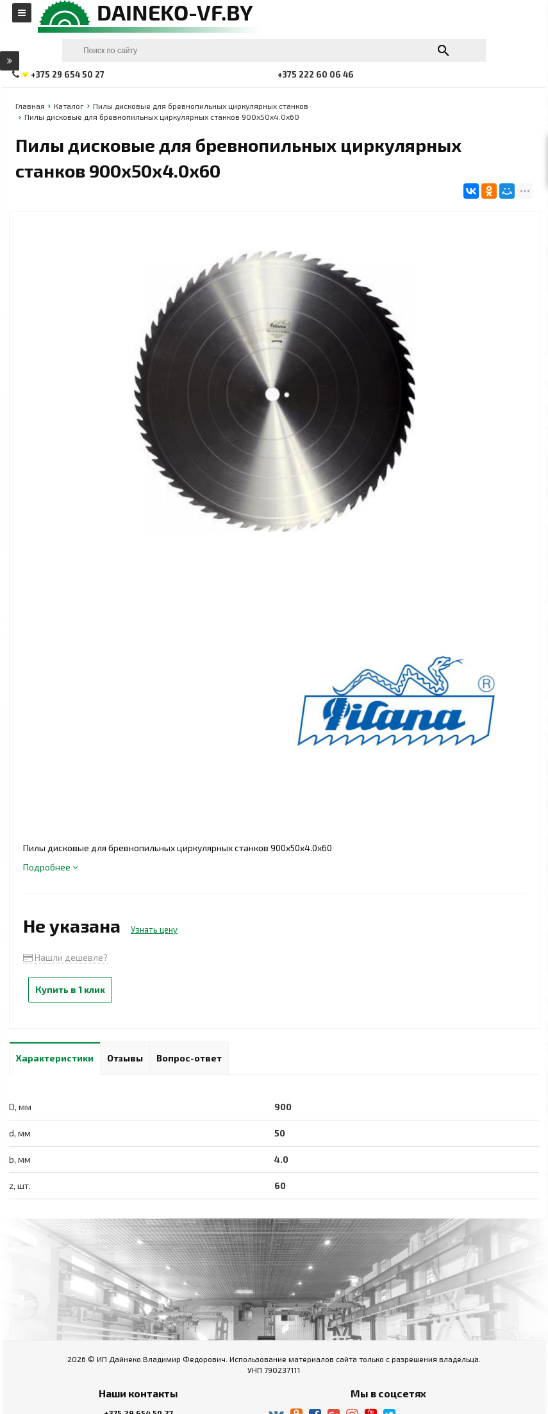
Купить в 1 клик (70, 989)
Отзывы (125, 1057)
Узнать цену (154, 929)
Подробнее (50, 866)
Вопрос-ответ (189, 1057)
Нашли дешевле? (65, 957)
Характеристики (55, 1057)
